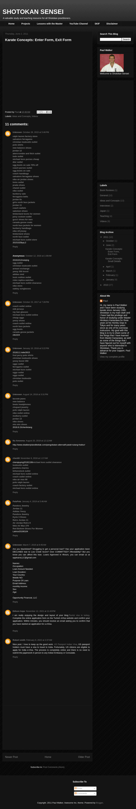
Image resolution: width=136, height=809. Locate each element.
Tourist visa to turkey (79, 615)
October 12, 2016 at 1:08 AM (38, 256)
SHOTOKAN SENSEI (33, 11)
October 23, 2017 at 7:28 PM (36, 302)
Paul (105, 301)
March (109, 271)
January (110, 279)
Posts (78, 788)
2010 (106, 285)
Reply (15, 246)
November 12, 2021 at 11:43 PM (40, 611)
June (108, 245)
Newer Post (11, 757)
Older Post (84, 757)
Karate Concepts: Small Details (114, 260)
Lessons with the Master (50, 23)
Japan (103, 211)
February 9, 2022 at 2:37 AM (39, 640)
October (110, 241)
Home (11, 23)
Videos (35, 116)
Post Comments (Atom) (53, 767)
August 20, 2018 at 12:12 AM (39, 440)
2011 (106, 237)
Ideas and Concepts (21, 116)
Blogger (99, 803)
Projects (25, 23)
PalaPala (17, 501)
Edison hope (19, 611)
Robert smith (19, 640)
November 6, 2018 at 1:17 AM (34, 458)
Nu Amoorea (19, 440)
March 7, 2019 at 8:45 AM (34, 545)
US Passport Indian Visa (65, 644)
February (110, 275)
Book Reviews (107, 190)
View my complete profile (112, 356)
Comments (81, 793)
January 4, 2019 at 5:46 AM (34, 501)
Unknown (17, 132)
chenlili (16, 458)
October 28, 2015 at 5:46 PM (36, 132)
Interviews (105, 205)
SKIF (97, 23)
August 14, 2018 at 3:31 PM (35, 394)
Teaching (104, 216)
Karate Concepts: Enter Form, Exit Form (114, 252)
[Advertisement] (47, 727)
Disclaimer (112, 23)
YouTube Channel (78, 23)
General (104, 195)
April (108, 266)
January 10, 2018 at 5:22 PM (36, 348)
